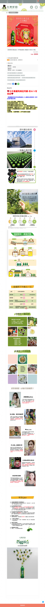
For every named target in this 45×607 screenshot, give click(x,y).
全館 (8, 59)
